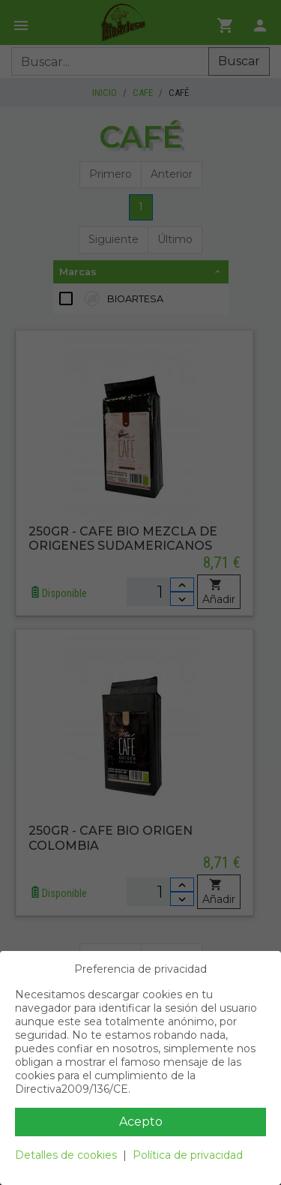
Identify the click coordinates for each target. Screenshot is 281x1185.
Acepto (141, 1121)
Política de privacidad (188, 1155)
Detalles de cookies (66, 1155)
